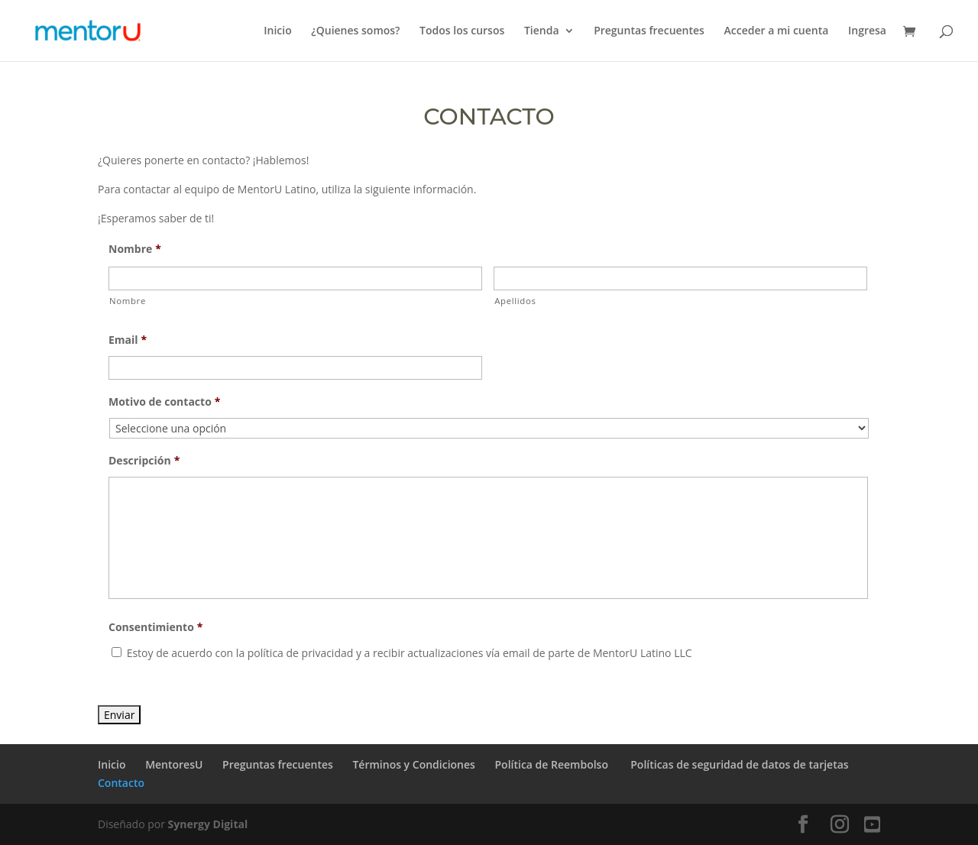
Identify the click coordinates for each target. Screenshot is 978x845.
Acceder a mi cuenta (776, 31)
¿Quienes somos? (355, 31)
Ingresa (867, 31)
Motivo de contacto (164, 402)
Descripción (144, 461)
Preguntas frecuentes (649, 31)
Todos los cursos (461, 31)
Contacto (121, 782)
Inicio (277, 31)
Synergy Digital (208, 824)
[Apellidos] (680, 278)
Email (127, 340)
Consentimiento (155, 627)
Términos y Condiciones (413, 764)
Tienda (541, 31)
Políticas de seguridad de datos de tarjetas (739, 764)
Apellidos (515, 300)
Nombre (134, 249)
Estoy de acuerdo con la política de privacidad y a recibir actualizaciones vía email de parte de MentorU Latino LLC (409, 653)
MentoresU (173, 764)
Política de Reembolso (553, 764)
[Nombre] (295, 278)
